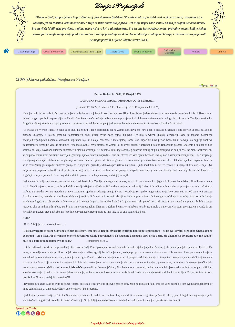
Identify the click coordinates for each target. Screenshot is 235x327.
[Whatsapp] (23, 313)
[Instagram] (28, 313)
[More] (43, 313)
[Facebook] (18, 313)
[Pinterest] (38, 313)
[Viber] (33, 313)
